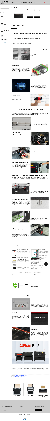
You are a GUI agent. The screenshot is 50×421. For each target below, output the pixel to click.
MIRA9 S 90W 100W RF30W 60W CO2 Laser (6, 31)
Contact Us (32, 2)
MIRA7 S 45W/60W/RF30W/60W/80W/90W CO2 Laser (6, 27)
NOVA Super (2, 13)
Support (28, 2)
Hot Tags (28, 415)
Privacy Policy (22, 407)
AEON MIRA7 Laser (30, 395)
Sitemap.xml (31, 415)
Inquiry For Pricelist (38, 409)
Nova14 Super (5, 39)
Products (13, 2)
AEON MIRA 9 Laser (17, 395)
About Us (25, 2)
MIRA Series (2, 12)
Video (22, 2)
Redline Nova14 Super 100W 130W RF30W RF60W (19, 376)
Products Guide (19, 415)
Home (10, 2)
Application (18, 2)
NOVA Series (2, 16)
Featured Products (24, 415)
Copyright (20, 414)
